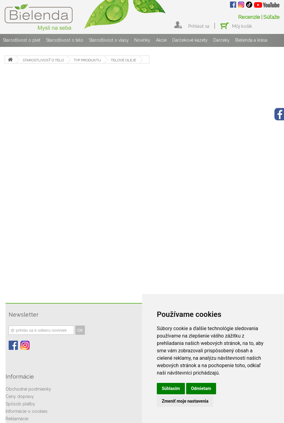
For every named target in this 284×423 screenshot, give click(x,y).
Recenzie (249, 17)
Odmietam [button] (201, 388)
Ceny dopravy (20, 396)
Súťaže (271, 17)
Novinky (142, 40)
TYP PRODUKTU (87, 60)
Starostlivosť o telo (64, 40)
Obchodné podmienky (28, 389)
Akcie (161, 40)
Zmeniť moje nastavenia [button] (185, 401)
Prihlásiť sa (198, 26)
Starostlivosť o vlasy (109, 40)
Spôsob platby (20, 403)
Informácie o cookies (27, 411)
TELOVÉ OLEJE (123, 60)
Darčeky (221, 40)
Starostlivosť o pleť (21, 40)
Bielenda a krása (251, 40)
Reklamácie (17, 418)
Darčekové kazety (190, 40)
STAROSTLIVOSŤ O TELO (43, 60)
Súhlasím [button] (171, 388)
